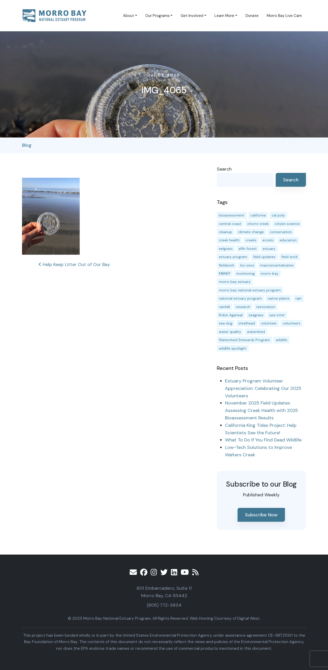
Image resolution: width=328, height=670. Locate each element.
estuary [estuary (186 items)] (269, 248)
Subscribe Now (261, 515)
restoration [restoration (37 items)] (265, 306)
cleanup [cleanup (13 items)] (225, 232)
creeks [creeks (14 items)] (251, 240)
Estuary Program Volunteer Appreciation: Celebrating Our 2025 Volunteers (263, 388)
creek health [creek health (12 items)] (229, 240)
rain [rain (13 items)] (298, 298)
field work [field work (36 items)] (289, 256)
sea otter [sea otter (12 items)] (277, 315)
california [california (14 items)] (258, 215)
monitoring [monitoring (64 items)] (245, 273)
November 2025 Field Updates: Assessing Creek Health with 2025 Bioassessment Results (261, 410)
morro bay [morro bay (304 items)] (270, 273)
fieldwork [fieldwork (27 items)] (226, 265)
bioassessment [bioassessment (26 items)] (231, 215)
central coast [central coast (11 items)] (230, 223)
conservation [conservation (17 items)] (281, 232)
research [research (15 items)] (243, 306)
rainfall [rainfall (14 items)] (224, 306)
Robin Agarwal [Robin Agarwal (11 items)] (231, 315)
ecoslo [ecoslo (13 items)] (268, 240)
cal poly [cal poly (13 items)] (278, 215)
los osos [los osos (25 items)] (247, 265)
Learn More (224, 15)
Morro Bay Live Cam (284, 15)
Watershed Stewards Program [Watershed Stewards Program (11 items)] (244, 340)
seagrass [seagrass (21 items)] (256, 315)
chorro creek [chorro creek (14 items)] (258, 223)
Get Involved (192, 15)
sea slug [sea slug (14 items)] (225, 323)
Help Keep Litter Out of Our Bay (74, 264)
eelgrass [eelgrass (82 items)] (226, 248)
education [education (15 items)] (288, 240)
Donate (252, 15)
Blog (27, 145)
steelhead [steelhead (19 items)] (246, 323)
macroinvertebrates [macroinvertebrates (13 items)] (277, 265)
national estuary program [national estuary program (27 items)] (240, 298)
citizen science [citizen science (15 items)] (287, 223)
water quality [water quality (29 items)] (230, 331)
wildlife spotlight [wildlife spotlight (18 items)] (233, 348)
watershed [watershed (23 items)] (256, 331)
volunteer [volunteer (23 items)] (269, 323)
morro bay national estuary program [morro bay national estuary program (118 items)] (250, 290)
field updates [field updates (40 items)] (264, 256)
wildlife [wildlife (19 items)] (281, 340)
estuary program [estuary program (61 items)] (233, 256)
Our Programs (157, 15)
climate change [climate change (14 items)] (251, 232)
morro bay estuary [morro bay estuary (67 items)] (235, 281)
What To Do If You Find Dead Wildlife (263, 440)
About (128, 15)
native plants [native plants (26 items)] (279, 298)
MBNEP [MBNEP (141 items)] (224, 273)
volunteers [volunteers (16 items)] (291, 323)
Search (224, 169)
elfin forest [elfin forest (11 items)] (248, 248)
